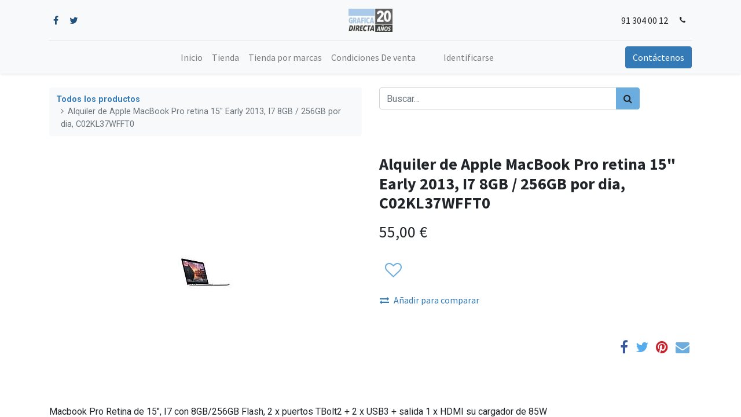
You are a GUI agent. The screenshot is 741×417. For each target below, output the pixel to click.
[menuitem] (191, 57)
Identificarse (468, 57)
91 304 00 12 (644, 20)
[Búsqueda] (628, 98)
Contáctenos (658, 57)
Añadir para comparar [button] (429, 300)
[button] (392, 271)
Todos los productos (98, 99)
